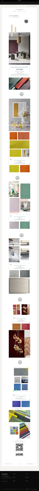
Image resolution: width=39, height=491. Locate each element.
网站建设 (34, 489)
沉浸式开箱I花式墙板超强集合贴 (31, 464)
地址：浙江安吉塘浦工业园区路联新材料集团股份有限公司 (8, 478)
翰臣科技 (36, 489)
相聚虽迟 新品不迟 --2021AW (8, 464)
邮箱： (6, 476)
